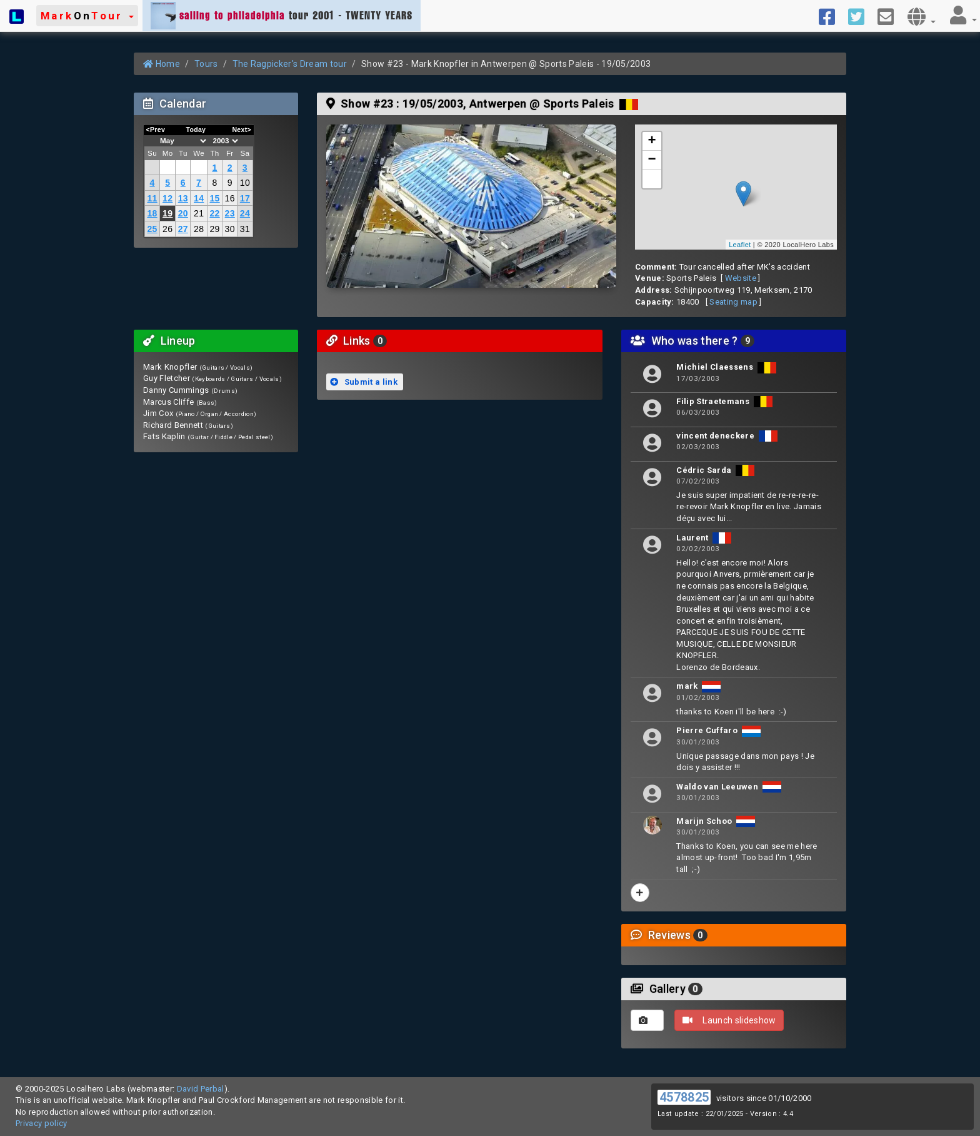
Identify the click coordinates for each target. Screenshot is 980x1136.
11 (152, 198)
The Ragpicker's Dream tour (289, 64)
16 (230, 198)
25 (152, 229)
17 (245, 198)
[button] (87, 15)
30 (230, 229)
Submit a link (364, 382)
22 (214, 213)
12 (167, 198)
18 (152, 213)
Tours (206, 64)
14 (199, 198)
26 (167, 229)
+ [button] (652, 141)
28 (199, 229)
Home (161, 64)
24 (245, 213)
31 (245, 229)
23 (230, 213)
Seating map (733, 302)
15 (214, 198)
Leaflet (740, 244)
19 (167, 213)
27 (183, 229)
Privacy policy (42, 1123)
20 (183, 213)
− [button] (652, 160)
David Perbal (200, 1088)
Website (740, 278)
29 (214, 229)
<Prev (156, 129)
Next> (241, 129)
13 (183, 198)
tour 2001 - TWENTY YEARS (281, 15)
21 (199, 213)
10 (245, 183)
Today (196, 129)
